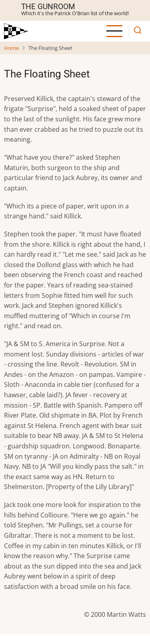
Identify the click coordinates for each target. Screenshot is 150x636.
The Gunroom (48, 6)
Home (11, 48)
